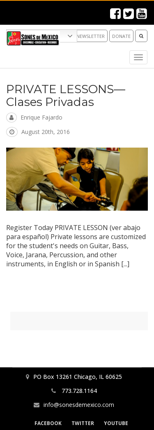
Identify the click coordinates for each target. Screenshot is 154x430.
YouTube (116, 423)
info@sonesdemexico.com (79, 405)
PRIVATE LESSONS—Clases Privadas (65, 95)
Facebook (48, 423)
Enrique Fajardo (41, 117)
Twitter (82, 423)
